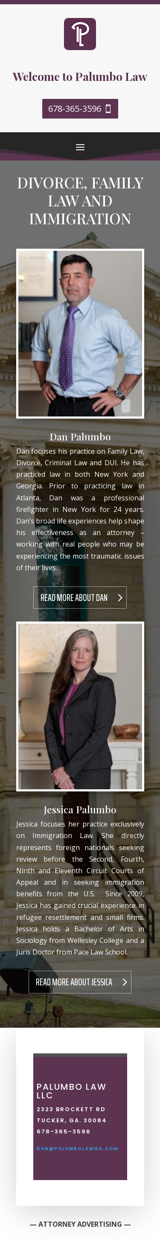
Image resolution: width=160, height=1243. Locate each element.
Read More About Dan (74, 597)
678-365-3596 (74, 108)
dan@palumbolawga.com (78, 1148)
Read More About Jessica (74, 982)
